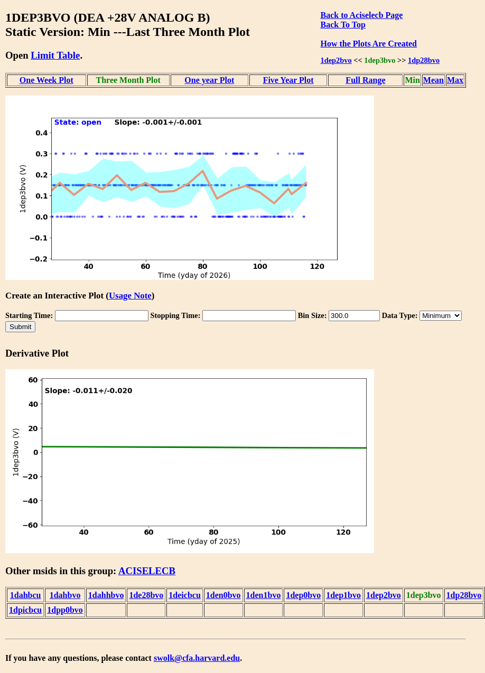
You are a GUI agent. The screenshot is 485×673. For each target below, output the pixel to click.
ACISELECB (146, 570)
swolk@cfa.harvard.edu (197, 657)
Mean (433, 80)
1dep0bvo (303, 595)
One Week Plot (46, 80)
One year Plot (209, 80)
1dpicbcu (25, 609)
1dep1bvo (343, 595)
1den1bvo (263, 595)
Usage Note (130, 296)
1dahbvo (65, 595)
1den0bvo (223, 595)
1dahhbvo (106, 595)
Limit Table (55, 55)
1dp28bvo (424, 60)
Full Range (365, 80)
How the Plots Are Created (369, 43)
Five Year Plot (288, 80)
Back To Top (343, 24)
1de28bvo (146, 595)
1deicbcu (184, 595)
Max (455, 80)
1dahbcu (25, 595)
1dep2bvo (336, 60)
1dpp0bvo (65, 609)
